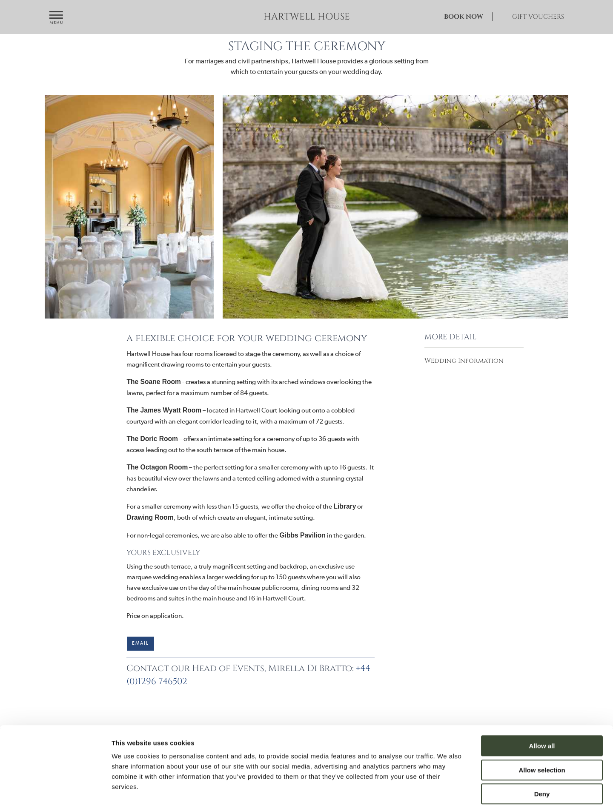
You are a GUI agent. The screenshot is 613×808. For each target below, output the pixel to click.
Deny (542, 754)
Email (140, 643)
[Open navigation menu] (56, 18)
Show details (447, 791)
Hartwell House (307, 17)
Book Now (463, 17)
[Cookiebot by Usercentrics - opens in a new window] (55, 791)
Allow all (542, 706)
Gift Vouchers (538, 16)
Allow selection (541, 730)
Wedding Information (464, 360)
